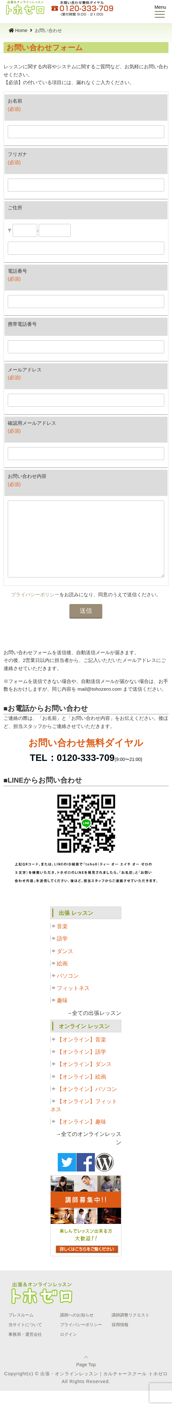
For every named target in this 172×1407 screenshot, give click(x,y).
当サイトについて (25, 1340)
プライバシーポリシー (35, 610)
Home (18, 30)
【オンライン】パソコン (87, 1105)
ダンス (65, 967)
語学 (62, 955)
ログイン (68, 1350)
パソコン (68, 992)
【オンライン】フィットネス (83, 1122)
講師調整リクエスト (130, 1331)
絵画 (62, 980)
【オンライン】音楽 (81, 1056)
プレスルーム (21, 1331)
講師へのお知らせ (77, 1331)
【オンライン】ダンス (84, 1080)
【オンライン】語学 (81, 1068)
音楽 (62, 943)
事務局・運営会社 (25, 1350)
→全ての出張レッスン (94, 1029)
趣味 (62, 1017)
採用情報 (120, 1340)
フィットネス (73, 1004)
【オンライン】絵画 (81, 1093)
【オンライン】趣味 (81, 1138)
